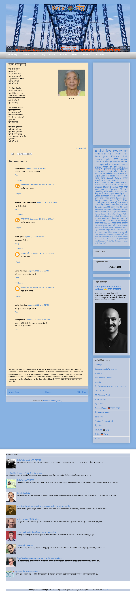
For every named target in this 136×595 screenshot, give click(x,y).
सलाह (100, 225)
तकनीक (106, 237)
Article (124, 159)
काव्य (126, 151)
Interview (98, 173)
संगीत (96, 241)
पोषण (118, 200)
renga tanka (110, 230)
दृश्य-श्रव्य (124, 221)
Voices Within (120, 161)
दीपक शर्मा (107, 169)
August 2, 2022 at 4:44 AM (34, 237)
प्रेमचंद (117, 205)
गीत (103, 185)
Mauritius (98, 221)
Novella (111, 202)
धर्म (101, 227)
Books (26, 54)
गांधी (113, 209)
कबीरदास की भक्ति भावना (25, 545)
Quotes (110, 234)
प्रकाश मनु (107, 167)
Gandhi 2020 (122, 198)
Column (118, 209)
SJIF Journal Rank (102, 395)
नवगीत (126, 230)
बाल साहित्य (107, 173)
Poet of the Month (113, 241)
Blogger (105, 590)
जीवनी (101, 194)
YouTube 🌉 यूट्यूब (102, 430)
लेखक (97, 156)
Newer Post (13, 392)
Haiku (125, 196)
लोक (96, 225)
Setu (35, 54)
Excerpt (114, 173)
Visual (109, 225)
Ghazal (121, 173)
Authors (63, 54)
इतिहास (113, 207)
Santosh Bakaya (114, 178)
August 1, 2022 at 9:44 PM (47, 202)
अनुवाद (114, 169)
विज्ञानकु (97, 200)
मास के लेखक (98, 243)
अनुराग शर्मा (103, 164)
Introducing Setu (23, 493)
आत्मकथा (107, 194)
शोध (126, 173)
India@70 (106, 207)
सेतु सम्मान (120, 218)
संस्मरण (103, 180)
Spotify (98, 438)
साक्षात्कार (98, 185)
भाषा (126, 191)
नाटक (108, 221)
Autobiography (101, 202)
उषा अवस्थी (25, 185)
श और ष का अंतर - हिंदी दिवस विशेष (28, 519)
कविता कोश (99, 417)
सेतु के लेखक (99, 404)
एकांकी (121, 239)
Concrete (98, 207)
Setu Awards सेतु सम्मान (25, 480)
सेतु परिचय (98, 425)
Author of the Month (110, 182)
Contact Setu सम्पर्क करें (104, 421)
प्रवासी (112, 196)
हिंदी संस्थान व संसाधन (102, 412)
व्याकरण (100, 232)
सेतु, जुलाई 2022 (80, 148)
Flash (119, 180)
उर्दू (116, 202)
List (96, 164)
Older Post (81, 392)
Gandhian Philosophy (104, 191)
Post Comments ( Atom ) (52, 401)
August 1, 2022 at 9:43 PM (36, 168)
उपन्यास (97, 227)
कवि (115, 167)
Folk (96, 237)
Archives (100, 54)
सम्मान (105, 200)
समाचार (113, 180)
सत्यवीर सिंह (124, 205)
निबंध (108, 180)
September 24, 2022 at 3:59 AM (42, 219)
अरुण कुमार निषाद (102, 198)
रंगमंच (115, 237)
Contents (99, 161)
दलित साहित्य (116, 223)
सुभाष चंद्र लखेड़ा (116, 194)
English (100, 150)
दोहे (104, 221)
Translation (123, 167)
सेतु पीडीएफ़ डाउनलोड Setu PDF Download (111, 386)
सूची (110, 171)
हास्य (112, 221)
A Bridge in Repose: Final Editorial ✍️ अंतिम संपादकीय (108, 287)
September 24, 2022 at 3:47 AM (38, 320)
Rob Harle (110, 176)
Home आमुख (13, 54)
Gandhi (104, 214)
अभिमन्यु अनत (116, 225)
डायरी (122, 234)
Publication (106, 218)
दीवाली (111, 237)
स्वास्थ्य (104, 225)
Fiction (117, 153)
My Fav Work (100, 230)
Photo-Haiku (107, 239)
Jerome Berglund (109, 189)
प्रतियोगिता (98, 216)
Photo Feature (101, 171)
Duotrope (99, 365)
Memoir (124, 182)
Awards (75, 54)
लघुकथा (97, 169)
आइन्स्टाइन (110, 216)
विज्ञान (103, 205)
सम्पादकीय (120, 169)
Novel (117, 191)
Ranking (116, 234)
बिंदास (103, 178)
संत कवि (98, 218)
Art (102, 169)
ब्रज (126, 234)
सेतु (43, 54)
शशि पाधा (117, 185)
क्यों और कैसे (118, 216)
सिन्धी (109, 212)
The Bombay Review (103, 378)
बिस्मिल (125, 200)
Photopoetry (102, 241)
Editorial (115, 156)
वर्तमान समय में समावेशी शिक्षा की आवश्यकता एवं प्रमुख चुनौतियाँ (36, 532)
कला (117, 207)
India (107, 159)
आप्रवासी (125, 225)
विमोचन (105, 227)
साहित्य (119, 196)
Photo (103, 212)
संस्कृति (104, 216)
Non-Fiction (111, 214)
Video (125, 214)
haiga (115, 232)
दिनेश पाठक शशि (122, 176)
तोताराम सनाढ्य (123, 241)
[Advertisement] (111, 103)
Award (97, 212)
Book (125, 156)
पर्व (127, 218)
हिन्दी (108, 150)
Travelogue (107, 209)
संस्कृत (112, 198)
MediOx (98, 382)
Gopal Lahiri (100, 176)
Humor (125, 227)
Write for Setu (100, 399)
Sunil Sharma (114, 164)
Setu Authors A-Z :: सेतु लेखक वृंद (29, 460)
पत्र (122, 191)
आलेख (104, 153)
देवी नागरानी (109, 185)
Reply (17, 175)
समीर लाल (124, 185)
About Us (87, 54)
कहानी (110, 153)
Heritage (118, 227)
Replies (20, 180)
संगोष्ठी (104, 243)
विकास (120, 237)
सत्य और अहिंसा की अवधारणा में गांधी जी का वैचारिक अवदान (24, 473)
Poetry (117, 150)
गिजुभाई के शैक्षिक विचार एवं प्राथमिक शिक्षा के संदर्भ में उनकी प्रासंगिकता (39, 558)
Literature (107, 223)
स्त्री (114, 212)
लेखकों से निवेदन (100, 391)
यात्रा (119, 202)
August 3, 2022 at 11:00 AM (38, 271)
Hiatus (52, 54)
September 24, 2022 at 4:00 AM (42, 287)
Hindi (97, 153)
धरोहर (97, 178)
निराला (114, 218)
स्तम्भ (116, 159)
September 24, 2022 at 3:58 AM (42, 185)
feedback (115, 239)
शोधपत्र (108, 161)
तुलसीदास (121, 232)
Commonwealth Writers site (106, 369)
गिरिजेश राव (119, 230)
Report (119, 214)
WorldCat (99, 373)
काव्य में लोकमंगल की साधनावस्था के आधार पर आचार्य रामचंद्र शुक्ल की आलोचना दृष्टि (43, 506)
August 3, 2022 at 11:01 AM (38, 305)
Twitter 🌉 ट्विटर (101, 434)
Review (98, 159)
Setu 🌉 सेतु (68, 8)
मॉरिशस (125, 216)
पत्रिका (126, 239)
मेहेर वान (124, 189)
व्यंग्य (126, 169)
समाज (96, 234)
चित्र (96, 194)
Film (110, 232)
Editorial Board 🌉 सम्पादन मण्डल (107, 408)
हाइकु (105, 232)
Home (48, 392)
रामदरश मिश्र (99, 223)
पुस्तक (105, 156)
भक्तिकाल (125, 223)
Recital (101, 237)
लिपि (126, 232)
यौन (96, 232)
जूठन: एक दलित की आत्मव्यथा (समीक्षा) (27, 571)
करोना (112, 200)
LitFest (117, 221)
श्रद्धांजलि (125, 209)
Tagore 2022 (110, 205)
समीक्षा (125, 153)
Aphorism (102, 234)
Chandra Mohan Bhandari (106, 187)
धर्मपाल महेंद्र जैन (121, 171)
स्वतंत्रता (111, 227)
